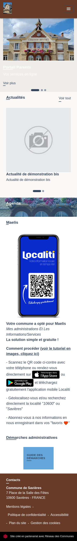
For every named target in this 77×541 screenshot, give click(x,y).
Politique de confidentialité (27, 515)
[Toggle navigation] (68, 9)
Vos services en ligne (20, 74)
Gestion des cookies (45, 523)
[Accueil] (18, 9)
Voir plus (9, 83)
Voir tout (65, 98)
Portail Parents (17, 67)
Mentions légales (18, 506)
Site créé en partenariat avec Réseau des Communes (38, 536)
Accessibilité (60, 515)
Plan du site (17, 523)
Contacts (13, 480)
